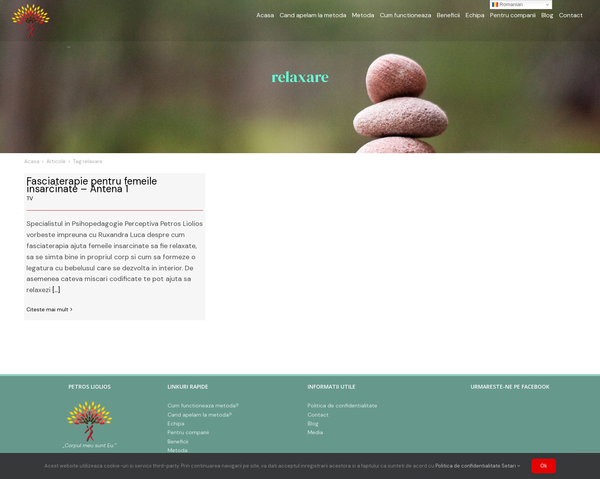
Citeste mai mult (47, 309)
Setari (511, 466)
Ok (543, 466)
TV (29, 198)
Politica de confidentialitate (468, 466)
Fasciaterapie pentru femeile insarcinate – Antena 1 (91, 185)
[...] (56, 289)
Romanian (507, 5)
